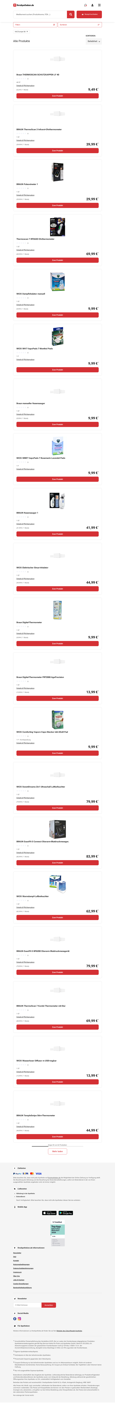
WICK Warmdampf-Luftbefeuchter (32, 897)
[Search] (70, 14)
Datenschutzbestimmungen (23, 1269)
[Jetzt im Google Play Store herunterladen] (66, 1213)
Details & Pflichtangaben (25, 86)
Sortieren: (91, 36)
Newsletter (17, 1253)
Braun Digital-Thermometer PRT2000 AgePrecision (40, 677)
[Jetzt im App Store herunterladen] (49, 1213)
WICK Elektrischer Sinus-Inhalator (32, 568)
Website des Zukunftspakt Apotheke (69, 1331)
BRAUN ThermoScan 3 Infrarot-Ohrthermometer (39, 130)
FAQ (14, 1257)
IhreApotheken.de (54, 1178)
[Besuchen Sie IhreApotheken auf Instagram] (19, 1319)
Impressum (17, 1272)
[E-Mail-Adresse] (27, 1305)
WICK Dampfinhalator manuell (30, 294)
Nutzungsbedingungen (21, 1265)
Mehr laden (57, 1152)
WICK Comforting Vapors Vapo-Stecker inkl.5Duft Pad (42, 732)
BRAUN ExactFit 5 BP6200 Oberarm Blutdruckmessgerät (42, 951)
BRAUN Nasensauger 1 (27, 513)
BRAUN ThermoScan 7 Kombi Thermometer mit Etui (40, 1006)
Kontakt (16, 1261)
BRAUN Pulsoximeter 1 (27, 184)
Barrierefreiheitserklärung (22, 1288)
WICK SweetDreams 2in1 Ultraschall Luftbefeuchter (40, 787)
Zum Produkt (57, 96)
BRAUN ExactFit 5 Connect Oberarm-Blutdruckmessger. (42, 842)
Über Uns (16, 1276)
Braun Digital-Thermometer (29, 623)
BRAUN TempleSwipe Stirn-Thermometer (35, 1116)
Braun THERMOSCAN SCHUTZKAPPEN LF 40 (37, 75)
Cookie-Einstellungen (21, 1284)
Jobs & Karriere (18, 1280)
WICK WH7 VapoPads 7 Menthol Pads (34, 349)
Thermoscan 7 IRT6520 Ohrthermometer (35, 239)
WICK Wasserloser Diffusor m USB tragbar (36, 1061)
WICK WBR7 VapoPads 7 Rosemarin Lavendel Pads (40, 458)
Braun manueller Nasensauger (30, 404)
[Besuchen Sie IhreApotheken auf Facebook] (14, 1319)
